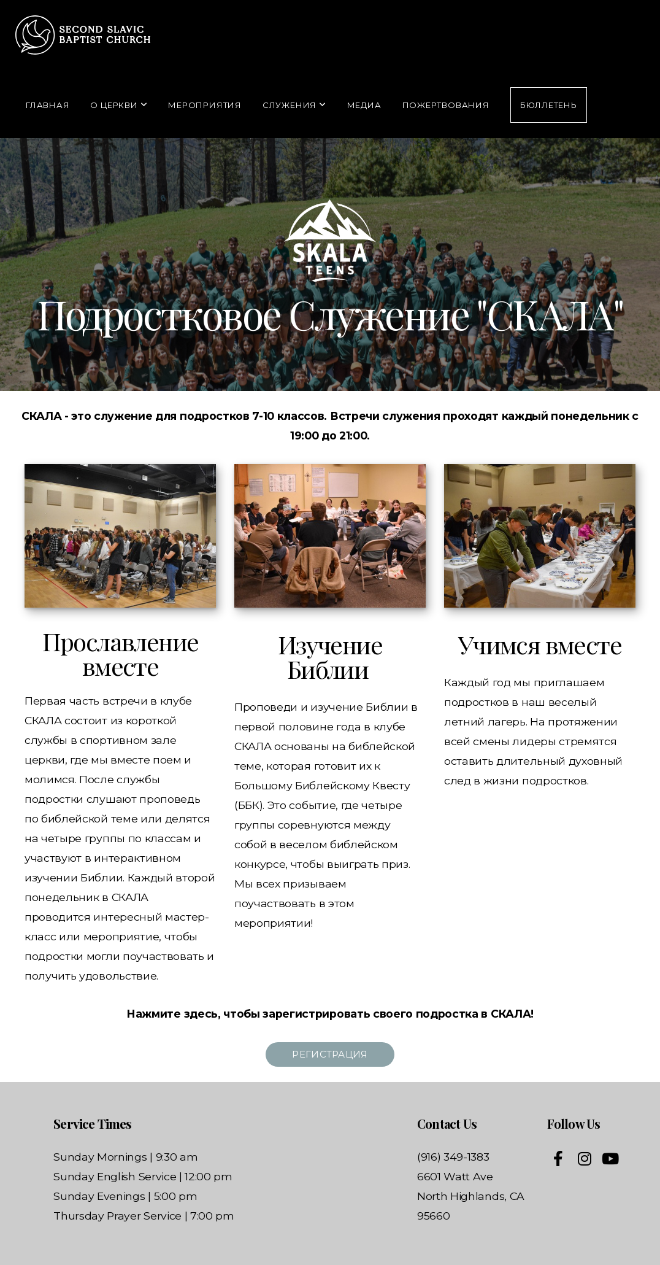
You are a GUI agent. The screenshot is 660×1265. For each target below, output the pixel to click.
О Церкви (118, 105)
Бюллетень (548, 105)
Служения (294, 105)
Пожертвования (445, 105)
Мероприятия (205, 105)
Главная (47, 105)
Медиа (364, 105)
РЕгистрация (329, 1054)
